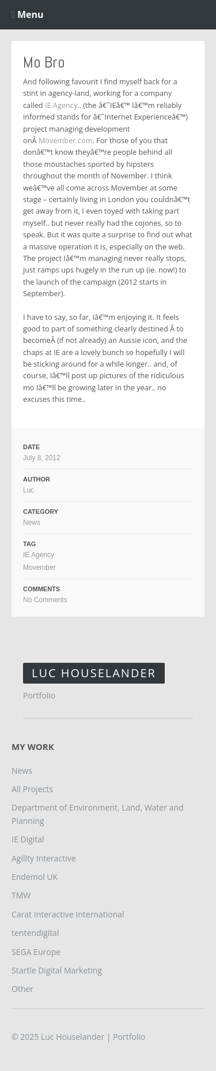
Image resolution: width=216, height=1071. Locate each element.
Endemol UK (35, 876)
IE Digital (28, 839)
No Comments (45, 600)
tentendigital (35, 932)
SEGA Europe (36, 951)
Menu (28, 14)
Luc (28, 490)
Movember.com (66, 140)
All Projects (32, 788)
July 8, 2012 (41, 458)
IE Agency (61, 105)
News (31, 522)
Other (22, 988)
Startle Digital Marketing (57, 970)
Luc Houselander (94, 673)
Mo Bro (44, 62)
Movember (39, 568)
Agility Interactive (44, 858)
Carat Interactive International (68, 914)
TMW (21, 895)
